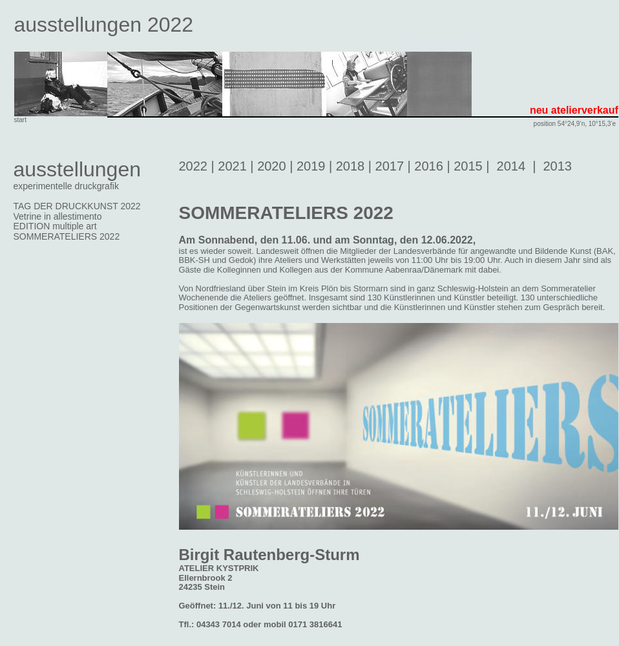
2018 (350, 166)
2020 (271, 166)
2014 (511, 166)
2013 (557, 166)
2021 (232, 166)
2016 (428, 166)
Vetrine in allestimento (58, 216)
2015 (468, 166)
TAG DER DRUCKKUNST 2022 (77, 206)
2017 (389, 166)
